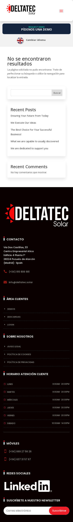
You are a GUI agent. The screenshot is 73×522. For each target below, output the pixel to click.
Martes (11, 392)
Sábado (11, 423)
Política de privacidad (20, 362)
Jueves (10, 407)
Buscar (57, 92)
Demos (11, 309)
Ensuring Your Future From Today (30, 115)
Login (10, 324)
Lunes (10, 384)
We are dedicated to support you (29, 148)
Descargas (13, 316)
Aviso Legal (14, 346)
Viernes (11, 415)
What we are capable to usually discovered (35, 141)
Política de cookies (19, 354)
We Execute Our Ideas (23, 122)
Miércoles (12, 399)
